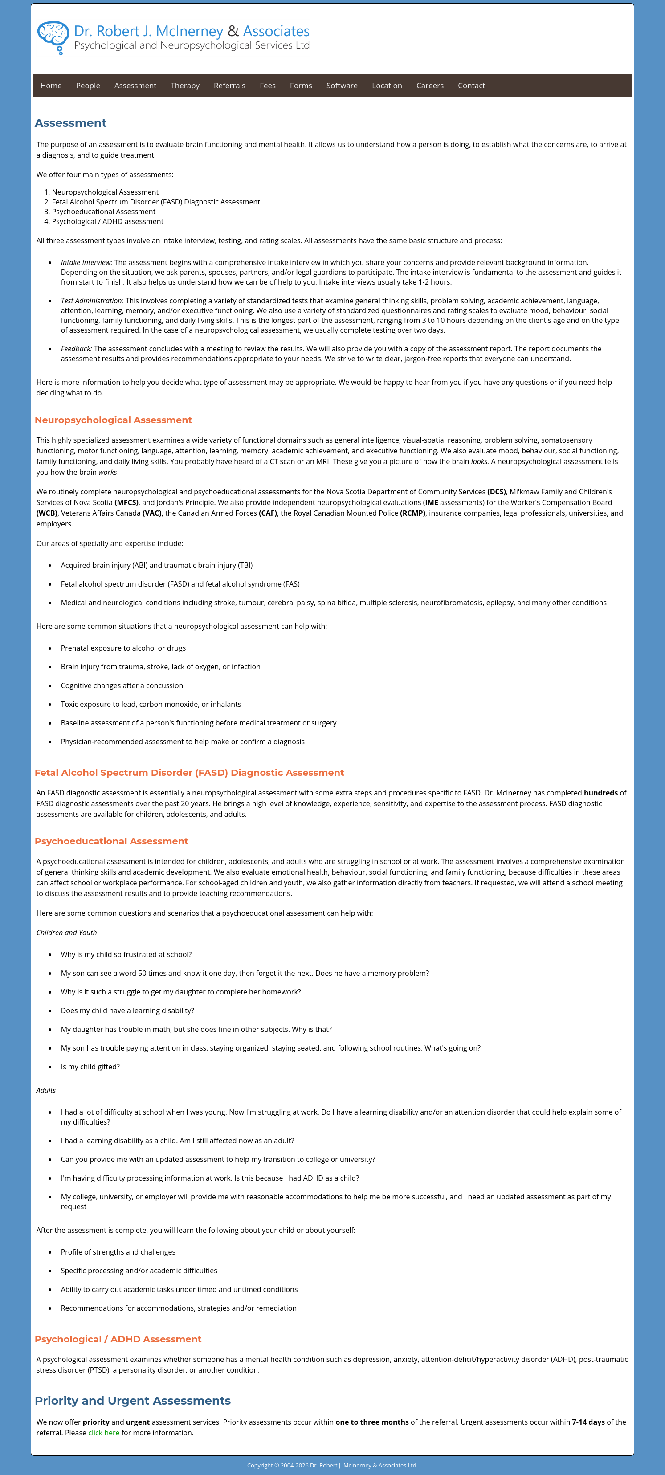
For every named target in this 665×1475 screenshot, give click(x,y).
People (88, 85)
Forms (301, 85)
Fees (268, 85)
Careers (430, 85)
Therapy (185, 85)
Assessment (135, 85)
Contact (471, 85)
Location (387, 85)
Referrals (229, 85)
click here (103, 1433)
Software (342, 85)
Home (51, 85)
